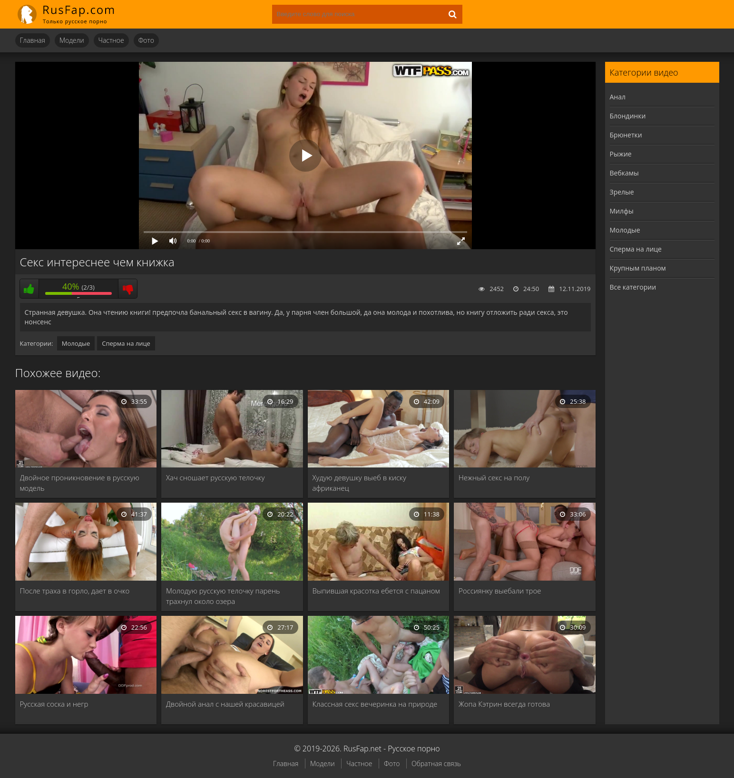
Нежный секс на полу (494, 477)
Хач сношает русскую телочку (215, 477)
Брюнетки (626, 134)
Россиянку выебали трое (500, 590)
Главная (32, 40)
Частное (111, 40)
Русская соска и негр (54, 704)
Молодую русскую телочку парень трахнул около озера (223, 596)
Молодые (76, 343)
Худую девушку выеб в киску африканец (359, 483)
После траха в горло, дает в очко (75, 590)
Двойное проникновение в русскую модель (79, 483)
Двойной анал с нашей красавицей (225, 704)
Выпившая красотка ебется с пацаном (376, 590)
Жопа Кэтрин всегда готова (504, 704)
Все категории (633, 287)
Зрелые (622, 191)
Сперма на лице (126, 343)
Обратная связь (436, 763)
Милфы (622, 210)
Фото (146, 40)
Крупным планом (638, 267)
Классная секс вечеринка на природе (375, 704)
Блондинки (628, 115)
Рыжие (621, 153)
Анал (618, 96)
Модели (71, 40)
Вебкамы (624, 172)
